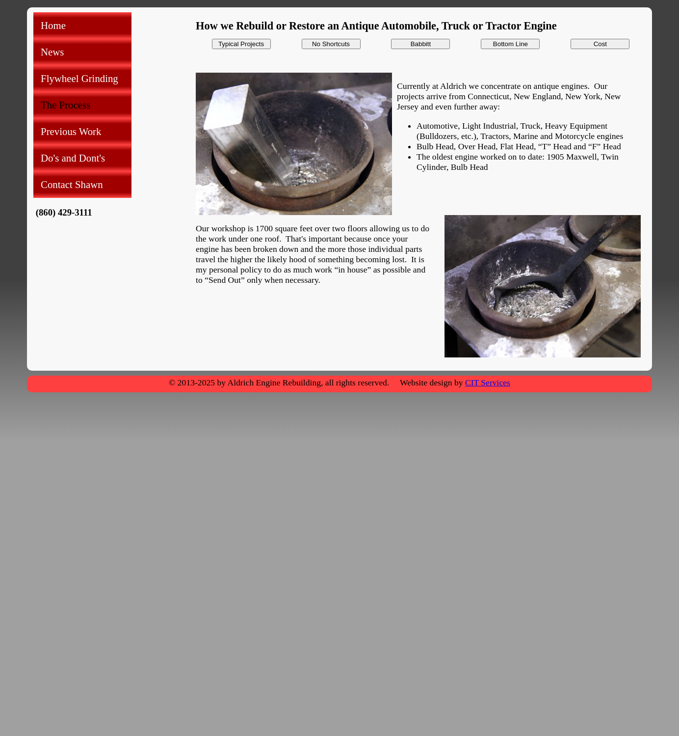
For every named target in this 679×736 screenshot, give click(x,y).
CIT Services (487, 382)
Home (53, 25)
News (52, 51)
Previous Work (71, 131)
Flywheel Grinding (79, 78)
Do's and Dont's (73, 158)
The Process (65, 104)
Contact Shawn (72, 184)
